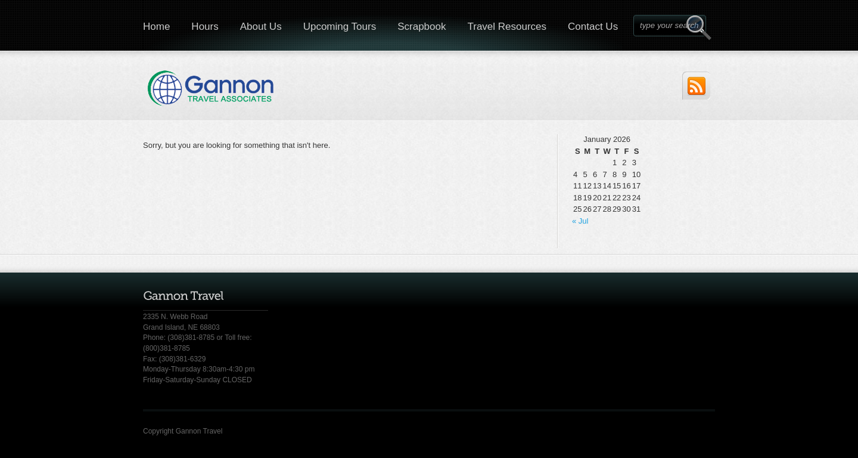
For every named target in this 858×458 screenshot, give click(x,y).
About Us (261, 26)
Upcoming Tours (340, 26)
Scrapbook (421, 26)
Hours (204, 26)
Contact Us (593, 26)
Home (156, 26)
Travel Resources (506, 26)
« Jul (580, 220)
